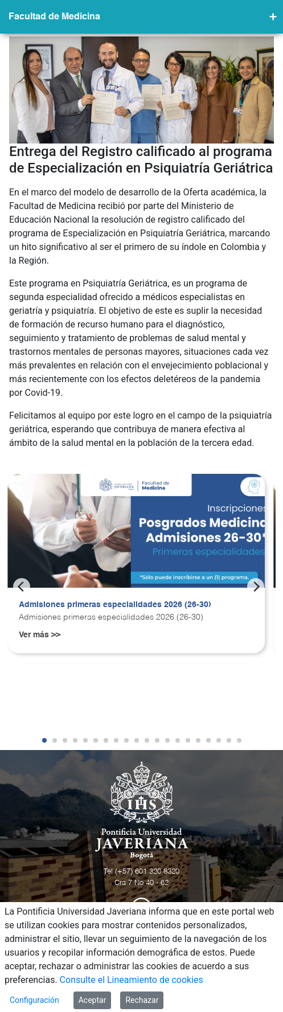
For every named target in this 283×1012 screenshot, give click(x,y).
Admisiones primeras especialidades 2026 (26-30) (115, 605)
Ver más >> (39, 635)
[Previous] (21, 586)
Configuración (34, 1000)
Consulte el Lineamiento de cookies (131, 979)
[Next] (255, 586)
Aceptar (92, 1000)
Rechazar (141, 1000)
